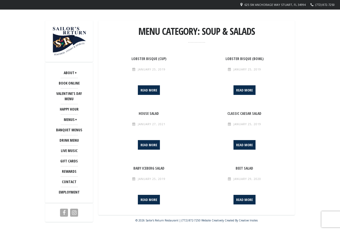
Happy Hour (69, 109)
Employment (69, 192)
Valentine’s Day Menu (69, 96)
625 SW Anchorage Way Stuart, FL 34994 (275, 5)
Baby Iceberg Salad (148, 168)
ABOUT (69, 72)
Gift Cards (69, 160)
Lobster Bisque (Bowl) (245, 58)
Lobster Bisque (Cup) (148, 58)
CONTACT (69, 181)
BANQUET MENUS (69, 129)
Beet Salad (244, 168)
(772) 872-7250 (325, 5)
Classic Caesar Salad (244, 113)
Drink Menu (69, 140)
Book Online (69, 83)
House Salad (149, 113)
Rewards (69, 171)
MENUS (69, 119)
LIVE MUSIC (69, 150)
